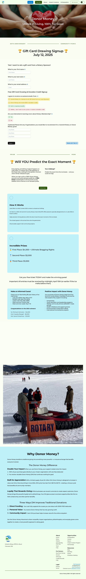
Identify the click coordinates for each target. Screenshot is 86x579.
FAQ (57, 547)
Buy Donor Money (60, 553)
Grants (69, 541)
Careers (69, 539)
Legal (57, 564)
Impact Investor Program (73, 542)
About (58, 535)
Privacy (58, 566)
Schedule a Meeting (72, 555)
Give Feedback (76, 567)
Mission (58, 541)
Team (57, 546)
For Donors (59, 551)
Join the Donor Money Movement (17, 519)
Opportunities (71, 535)
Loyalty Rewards (60, 558)
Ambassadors (71, 537)
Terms (57, 568)
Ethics (57, 539)
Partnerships (70, 544)
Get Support (76, 564)
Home (57, 537)
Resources (70, 548)
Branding (69, 551)
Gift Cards (58, 556)
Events (69, 553)
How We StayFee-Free (59, 543)
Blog (68, 550)
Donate (58, 555)
